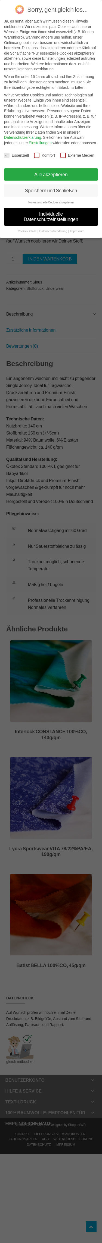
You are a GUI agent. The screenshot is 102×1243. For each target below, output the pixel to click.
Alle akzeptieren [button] (51, 174)
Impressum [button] (77, 231)
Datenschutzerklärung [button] (53, 231)
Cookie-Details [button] (27, 231)
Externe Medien (77, 155)
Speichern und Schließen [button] (51, 190)
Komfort (44, 155)
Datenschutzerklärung (22, 137)
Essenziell (16, 155)
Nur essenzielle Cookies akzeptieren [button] (51, 202)
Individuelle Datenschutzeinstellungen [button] (51, 216)
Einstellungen (40, 142)
